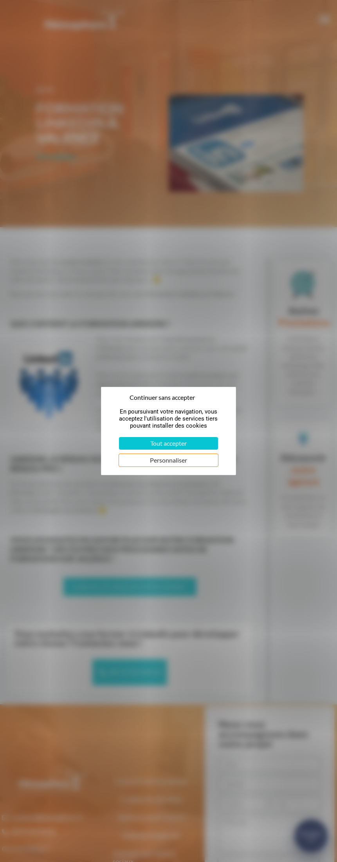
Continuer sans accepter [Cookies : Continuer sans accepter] (162, 397)
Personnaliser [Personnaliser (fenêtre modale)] (168, 460)
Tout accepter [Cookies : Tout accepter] (168, 443)
